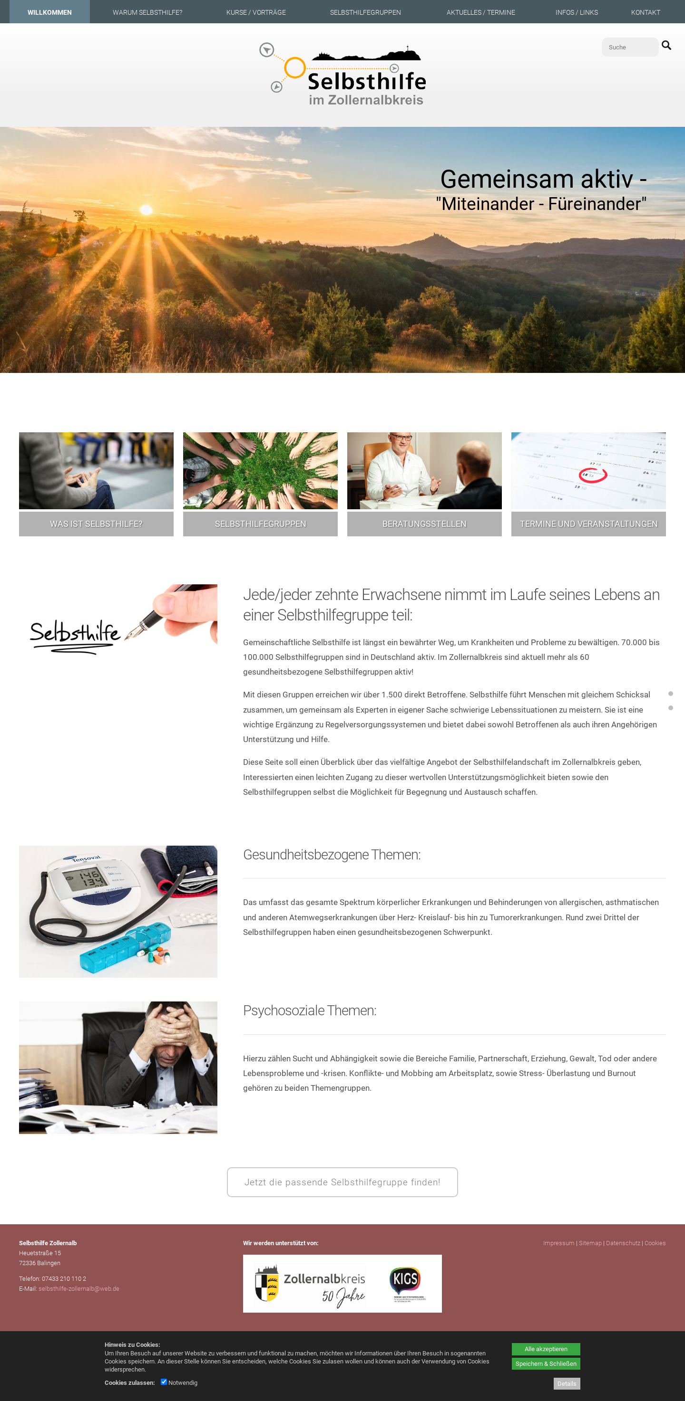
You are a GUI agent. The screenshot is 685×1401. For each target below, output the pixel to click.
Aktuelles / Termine (481, 12)
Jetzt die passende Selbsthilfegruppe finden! (342, 1182)
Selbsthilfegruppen (365, 12)
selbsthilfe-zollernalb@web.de (79, 1288)
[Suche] (630, 47)
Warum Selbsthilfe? (147, 12)
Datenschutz (623, 1243)
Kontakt (645, 12)
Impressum (559, 1243)
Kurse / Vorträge (256, 12)
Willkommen (50, 12)
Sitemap (590, 1243)
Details (567, 1383)
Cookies (655, 1243)
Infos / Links (577, 12)
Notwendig (179, 1382)
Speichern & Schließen (546, 1363)
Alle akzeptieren (546, 1349)
